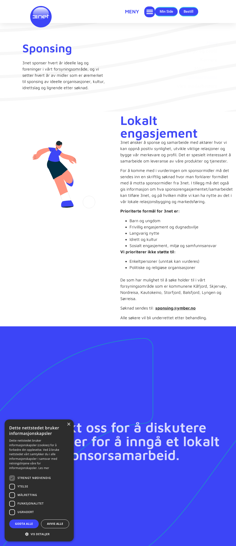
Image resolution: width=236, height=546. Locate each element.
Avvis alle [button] (55, 524)
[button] (149, 11)
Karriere (208, 63)
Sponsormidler (201, 80)
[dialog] (39, 480)
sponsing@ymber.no (175, 312)
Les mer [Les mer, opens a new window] (43, 468)
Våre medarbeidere (197, 89)
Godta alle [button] (24, 524)
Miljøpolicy (206, 72)
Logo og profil (202, 54)
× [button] (68, 424)
